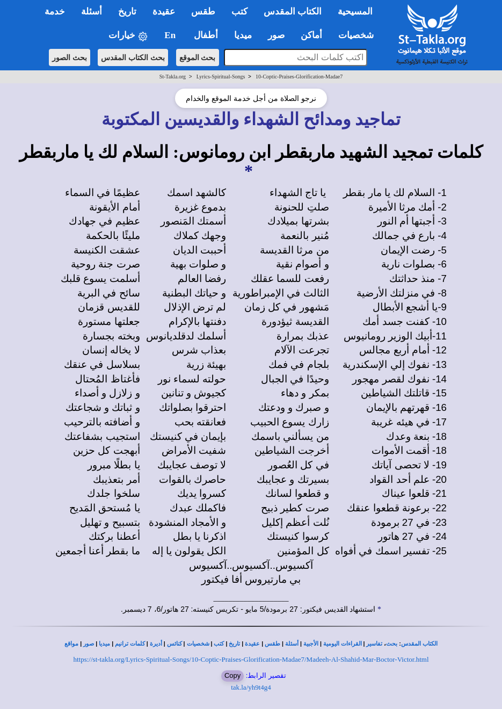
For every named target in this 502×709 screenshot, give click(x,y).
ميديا (104, 644)
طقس (272, 644)
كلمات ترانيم (130, 644)
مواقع (71, 644)
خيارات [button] (128, 35)
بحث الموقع (197, 57)
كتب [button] (239, 11)
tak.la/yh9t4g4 (251, 687)
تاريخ (234, 644)
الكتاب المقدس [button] (293, 11)
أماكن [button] (311, 35)
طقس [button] (203, 11)
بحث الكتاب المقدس (133, 57)
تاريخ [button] (127, 11)
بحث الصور (69, 57)
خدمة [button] (55, 11)
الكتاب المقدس (419, 644)
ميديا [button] (243, 35)
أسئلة (292, 644)
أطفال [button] (206, 35)
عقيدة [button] (163, 11)
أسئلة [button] (91, 11)
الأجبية (310, 644)
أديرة (156, 644)
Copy (232, 675)
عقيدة (252, 644)
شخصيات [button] (359, 35)
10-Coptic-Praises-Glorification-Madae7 (299, 76)
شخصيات (198, 644)
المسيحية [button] (355, 11)
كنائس (174, 644)
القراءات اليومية (342, 644)
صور (88, 644)
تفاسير (374, 644)
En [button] (171, 35)
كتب (219, 644)
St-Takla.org (172, 76)
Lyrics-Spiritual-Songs (221, 76)
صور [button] (276, 35)
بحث (391, 644)
